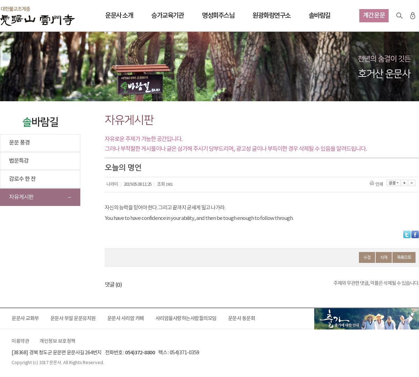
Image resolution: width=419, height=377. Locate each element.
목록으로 (404, 257)
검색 (399, 15)
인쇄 (377, 184)
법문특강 (19, 161)
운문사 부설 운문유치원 (73, 318)
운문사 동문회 (241, 318)
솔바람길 (319, 16)
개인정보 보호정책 (57, 341)
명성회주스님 (218, 16)
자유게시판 (21, 197)
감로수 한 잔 (22, 179)
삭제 (383, 257)
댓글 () (113, 285)
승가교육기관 (167, 16)
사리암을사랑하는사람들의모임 (185, 318)
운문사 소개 (119, 16)
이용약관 (20, 341)
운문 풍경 (19, 143)
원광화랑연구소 (271, 16)
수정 (366, 257)
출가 (366, 319)
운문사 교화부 (25, 318)
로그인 (412, 15)
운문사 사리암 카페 (125, 318)
